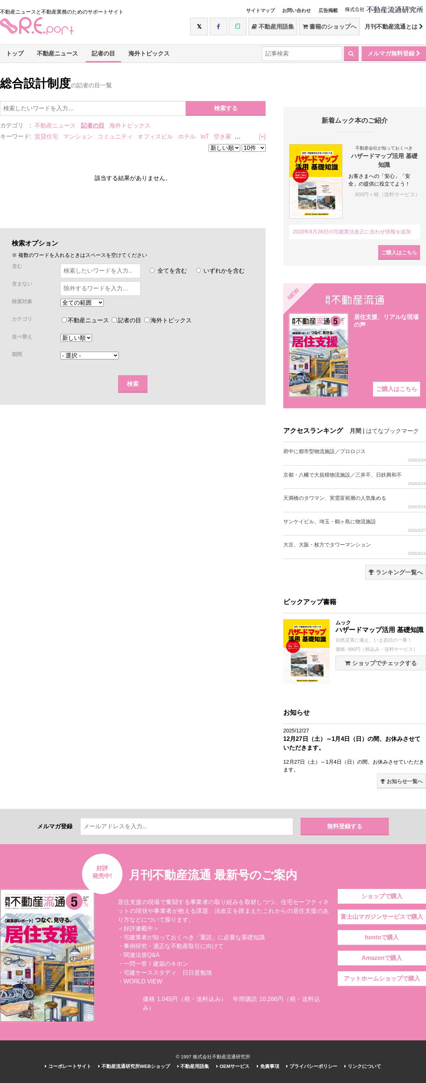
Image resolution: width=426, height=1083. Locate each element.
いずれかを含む (220, 271)
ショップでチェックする (380, 663)
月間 (355, 431)
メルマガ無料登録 (394, 53)
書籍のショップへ (329, 27)
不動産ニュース (57, 53)
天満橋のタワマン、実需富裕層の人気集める (354, 502)
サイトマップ (260, 10)
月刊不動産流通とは (394, 27)
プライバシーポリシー (311, 1066)
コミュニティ (115, 136)
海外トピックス (149, 53)
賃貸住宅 (46, 136)
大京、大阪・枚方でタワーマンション (354, 549)
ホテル (187, 136)
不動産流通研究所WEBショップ (134, 1066)
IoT (204, 136)
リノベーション (256, 136)
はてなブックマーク (392, 431)
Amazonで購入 (382, 958)
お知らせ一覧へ (401, 781)
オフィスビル (155, 136)
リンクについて (362, 1066)
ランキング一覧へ (396, 572)
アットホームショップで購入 (382, 978)
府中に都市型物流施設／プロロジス (354, 455)
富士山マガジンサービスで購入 (382, 917)
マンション (78, 136)
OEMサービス (232, 1066)
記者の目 (103, 53)
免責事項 (268, 1066)
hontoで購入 (382, 937)
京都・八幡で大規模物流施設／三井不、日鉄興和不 (354, 479)
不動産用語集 (273, 27)
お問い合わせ (296, 10)
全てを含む (168, 271)
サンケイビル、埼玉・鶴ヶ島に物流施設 (354, 526)
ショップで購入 (381, 896)
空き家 (222, 136)
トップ (15, 53)
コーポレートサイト (68, 1066)
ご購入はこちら (399, 252)
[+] (262, 136)
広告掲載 (328, 10)
